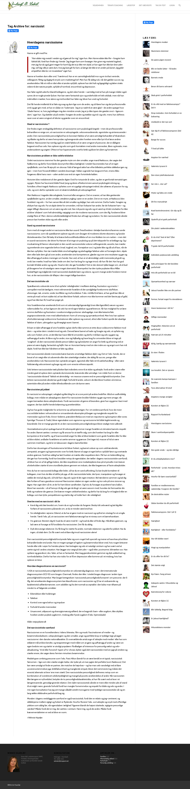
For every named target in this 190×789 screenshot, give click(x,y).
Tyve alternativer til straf (161, 388)
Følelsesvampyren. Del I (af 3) (163, 512)
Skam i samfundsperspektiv (162, 432)
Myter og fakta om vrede (161, 193)
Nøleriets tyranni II (159, 166)
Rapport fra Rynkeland (160, 414)
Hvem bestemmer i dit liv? (162, 308)
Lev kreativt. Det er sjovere (162, 370)
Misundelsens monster (160, 627)
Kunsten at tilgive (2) (160, 441)
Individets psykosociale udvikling (165, 255)
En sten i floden (157, 352)
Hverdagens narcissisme (44, 42)
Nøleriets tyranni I (158, 361)
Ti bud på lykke (157, 148)
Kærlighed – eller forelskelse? (163, 530)
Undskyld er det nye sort (161, 122)
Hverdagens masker (159, 42)
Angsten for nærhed (159, 157)
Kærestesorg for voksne (161, 592)
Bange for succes (158, 139)
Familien (103, 756)
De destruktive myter (160, 494)
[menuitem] (98, 5)
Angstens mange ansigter (161, 397)
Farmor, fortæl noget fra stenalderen (166, 299)
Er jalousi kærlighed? (160, 618)
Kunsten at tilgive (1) (160, 600)
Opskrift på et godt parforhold (164, 219)
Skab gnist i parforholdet (161, 95)
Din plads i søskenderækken (163, 228)
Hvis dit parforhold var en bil (163, 272)
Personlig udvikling (106, 763)
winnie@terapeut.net (61, 761)
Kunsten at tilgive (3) (160, 405)
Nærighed (155, 521)
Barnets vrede (157, 77)
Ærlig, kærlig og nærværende (163, 343)
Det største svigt (158, 565)
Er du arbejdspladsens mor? (163, 459)
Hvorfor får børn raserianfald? (163, 476)
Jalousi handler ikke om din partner (166, 290)
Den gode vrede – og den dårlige (165, 450)
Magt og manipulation (160, 547)
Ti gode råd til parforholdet (162, 246)
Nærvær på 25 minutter (161, 334)
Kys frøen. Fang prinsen (161, 574)
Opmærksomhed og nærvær (163, 281)
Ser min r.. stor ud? (159, 184)
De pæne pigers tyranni (161, 60)
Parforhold (103, 761)
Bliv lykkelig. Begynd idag (161, 609)
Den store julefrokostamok (162, 175)
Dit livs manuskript (159, 201)
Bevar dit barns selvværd (161, 86)
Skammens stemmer (160, 51)
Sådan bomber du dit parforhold (165, 503)
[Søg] (179, 5)
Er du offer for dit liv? (160, 556)
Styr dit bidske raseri (159, 538)
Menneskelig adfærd (107, 759)
